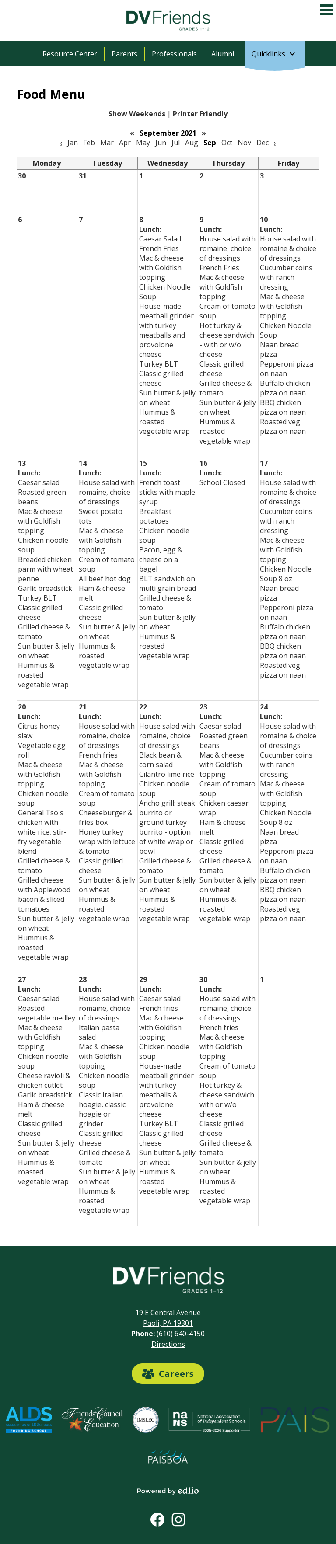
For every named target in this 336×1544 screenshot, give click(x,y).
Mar (107, 142)
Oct (226, 142)
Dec (262, 142)
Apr (125, 142)
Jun (160, 142)
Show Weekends (136, 114)
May (143, 142)
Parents (124, 54)
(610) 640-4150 (181, 1333)
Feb (89, 142)
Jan (72, 142)
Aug (191, 142)
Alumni (222, 54)
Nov (244, 142)
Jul (176, 142)
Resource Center (69, 54)
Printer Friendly (200, 114)
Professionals (174, 54)
